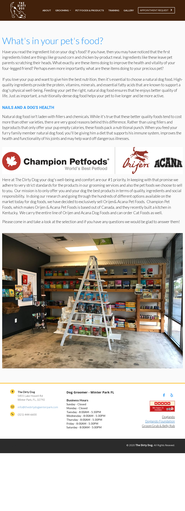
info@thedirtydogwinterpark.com (38, 407)
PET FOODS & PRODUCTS (89, 10)
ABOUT (46, 10)
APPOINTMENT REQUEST (156, 10)
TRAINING (113, 10)
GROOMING (62, 10)
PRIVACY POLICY (19, 446)
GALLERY (129, 10)
